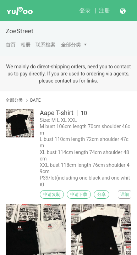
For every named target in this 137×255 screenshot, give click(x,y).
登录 (85, 10)
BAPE (35, 100)
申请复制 (51, 194)
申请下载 (78, 194)
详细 (124, 194)
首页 (11, 44)
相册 (26, 44)
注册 (104, 10)
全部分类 (71, 44)
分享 (101, 194)
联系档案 (45, 44)
